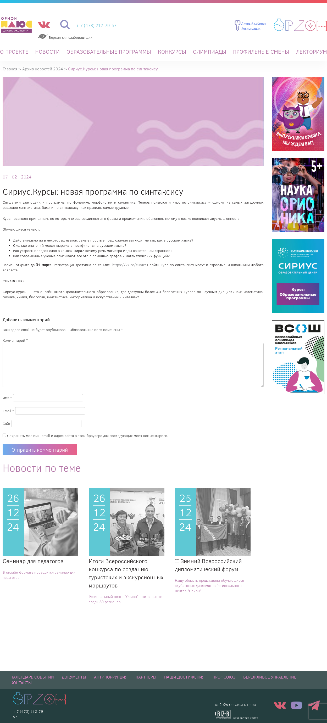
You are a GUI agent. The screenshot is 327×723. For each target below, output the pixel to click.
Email (8, 410)
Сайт (6, 423)
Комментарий (15, 340)
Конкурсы (172, 51)
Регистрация (251, 28)
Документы (74, 677)
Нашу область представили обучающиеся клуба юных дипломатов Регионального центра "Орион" (209, 585)
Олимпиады (209, 51)
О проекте (14, 51)
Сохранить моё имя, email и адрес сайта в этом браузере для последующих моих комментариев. (87, 435)
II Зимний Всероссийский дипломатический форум (208, 565)
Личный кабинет (253, 23)
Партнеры (146, 677)
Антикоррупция (111, 677)
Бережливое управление (269, 677)
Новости (47, 51)
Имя (7, 397)
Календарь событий (32, 677)
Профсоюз (224, 677)
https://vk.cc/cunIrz (129, 264)
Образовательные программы (108, 51)
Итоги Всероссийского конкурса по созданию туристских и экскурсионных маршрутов (126, 573)
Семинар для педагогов (33, 561)
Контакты (21, 683)
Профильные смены (261, 51)
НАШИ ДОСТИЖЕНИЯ (184, 677)
